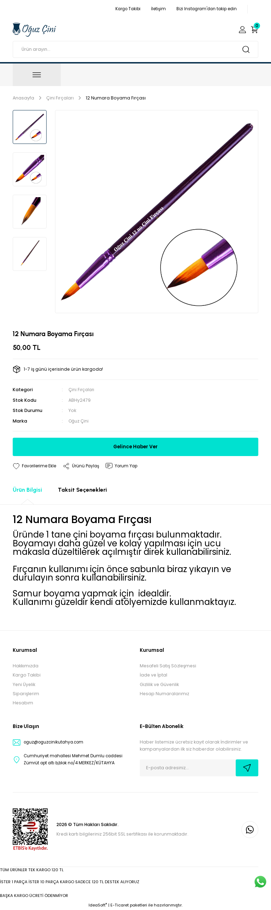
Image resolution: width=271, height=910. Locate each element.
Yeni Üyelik (24, 684)
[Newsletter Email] (199, 767)
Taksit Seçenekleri (82, 489)
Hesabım (23, 703)
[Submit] (247, 767)
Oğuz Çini (79, 421)
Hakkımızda (25, 666)
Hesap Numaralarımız (164, 694)
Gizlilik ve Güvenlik (159, 684)
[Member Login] (242, 30)
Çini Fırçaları (82, 390)
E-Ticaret (119, 905)
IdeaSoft (98, 905)
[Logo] (34, 29)
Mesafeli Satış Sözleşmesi (168, 666)
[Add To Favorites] (36, 466)
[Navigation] (37, 74)
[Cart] (254, 30)
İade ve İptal (153, 675)
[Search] (135, 49)
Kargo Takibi (27, 675)
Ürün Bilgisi (27, 489)
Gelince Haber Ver (136, 446)
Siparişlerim (26, 694)
